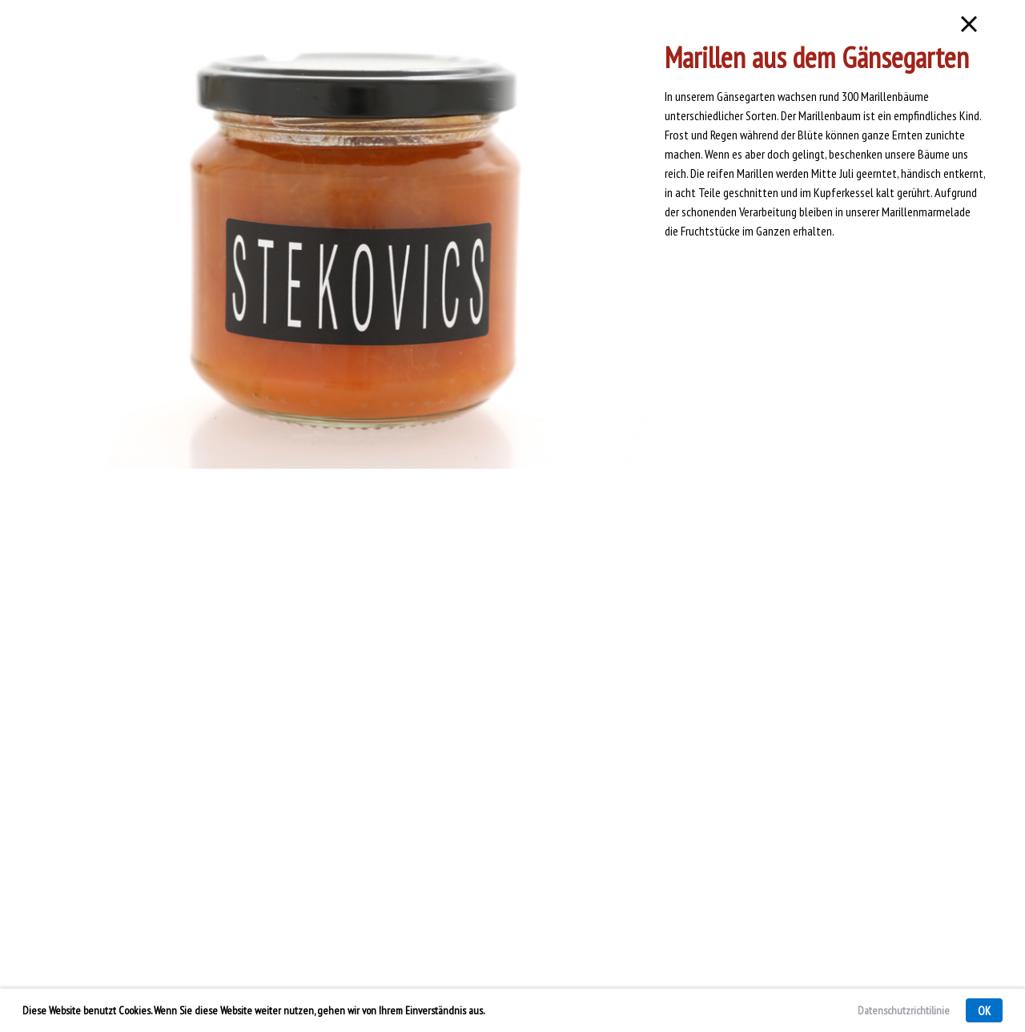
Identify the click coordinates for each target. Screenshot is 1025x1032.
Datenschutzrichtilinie (904, 1010)
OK (984, 1010)
